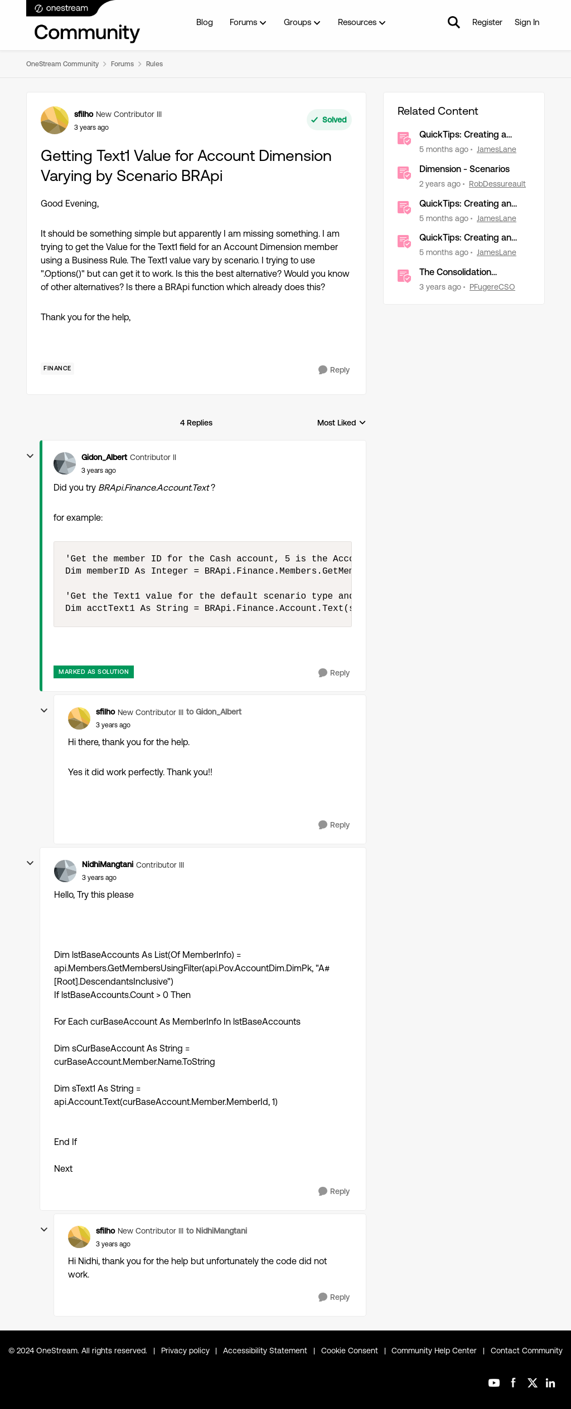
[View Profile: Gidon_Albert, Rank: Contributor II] (65, 463)
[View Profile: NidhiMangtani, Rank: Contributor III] (65, 871)
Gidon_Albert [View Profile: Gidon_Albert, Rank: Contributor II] (104, 457)
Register (487, 22)
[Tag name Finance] (57, 369)
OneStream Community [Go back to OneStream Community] (62, 64)
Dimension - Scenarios (464, 169)
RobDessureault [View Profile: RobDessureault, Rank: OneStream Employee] (497, 183)
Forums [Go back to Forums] (122, 64)
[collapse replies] (30, 456)
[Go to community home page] (83, 22)
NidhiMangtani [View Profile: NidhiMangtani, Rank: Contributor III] (107, 864)
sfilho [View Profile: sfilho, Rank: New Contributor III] (83, 114)
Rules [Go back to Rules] (154, 64)
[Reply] (334, 370)
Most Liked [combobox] (341, 423)
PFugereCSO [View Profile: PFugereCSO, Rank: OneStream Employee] (492, 286)
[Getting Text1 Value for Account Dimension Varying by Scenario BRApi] (98, 471)
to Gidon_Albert (213, 711)
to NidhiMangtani (216, 1230)
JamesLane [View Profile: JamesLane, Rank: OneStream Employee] (496, 149)
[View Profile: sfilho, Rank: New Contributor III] (55, 120)
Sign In (527, 22)
